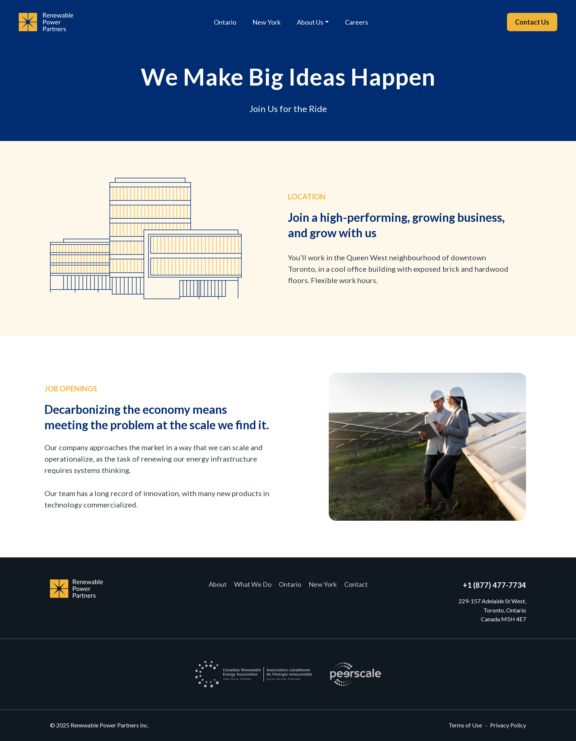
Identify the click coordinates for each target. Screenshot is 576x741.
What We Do (252, 584)
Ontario (225, 22)
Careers (356, 22)
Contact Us (532, 22)
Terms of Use (465, 725)
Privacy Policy (508, 725)
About (218, 584)
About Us (310, 22)
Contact (356, 584)
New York (266, 22)
